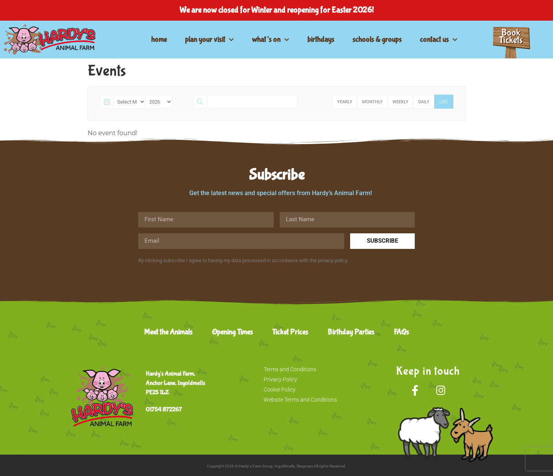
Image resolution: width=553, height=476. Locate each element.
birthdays (320, 39)
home (159, 39)
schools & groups (377, 39)
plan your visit (209, 39)
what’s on (270, 39)
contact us (438, 39)
